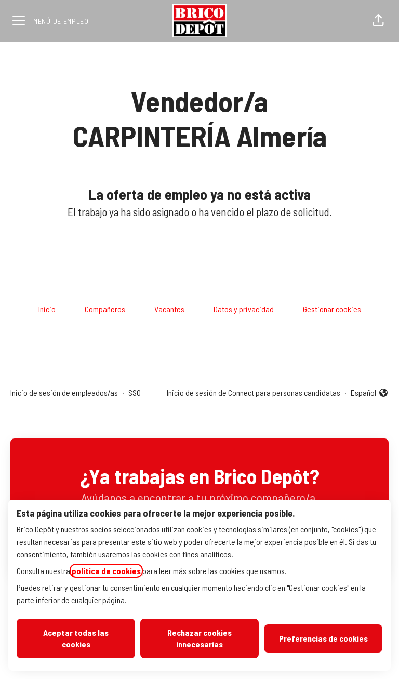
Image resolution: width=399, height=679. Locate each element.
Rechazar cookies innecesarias (199, 638)
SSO (134, 392)
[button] (378, 20)
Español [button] (370, 393)
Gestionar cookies (332, 309)
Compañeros (105, 309)
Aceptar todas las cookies (76, 638)
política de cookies (106, 571)
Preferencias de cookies (323, 638)
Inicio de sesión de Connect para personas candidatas (253, 392)
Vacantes (169, 309)
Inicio (47, 309)
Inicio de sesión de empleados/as (64, 392)
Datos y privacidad (244, 309)
